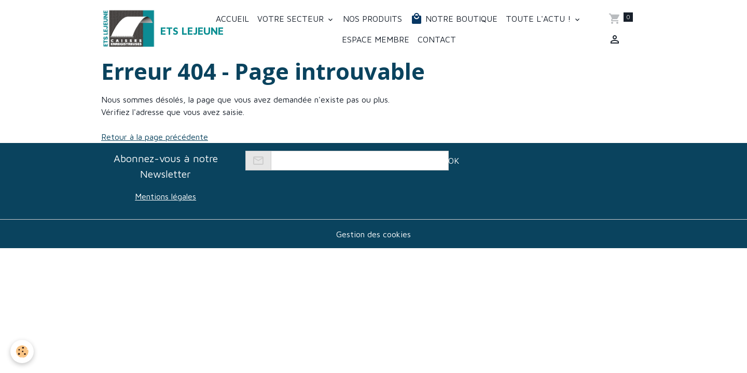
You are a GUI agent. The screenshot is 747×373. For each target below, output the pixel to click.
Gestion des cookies (373, 234)
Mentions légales (165, 196)
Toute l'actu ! (539, 18)
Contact (437, 39)
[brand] (149, 29)
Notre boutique (453, 18)
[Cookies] (22, 351)
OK (453, 160)
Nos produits (372, 18)
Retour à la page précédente (154, 136)
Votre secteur (291, 18)
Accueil (232, 18)
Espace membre (375, 39)
